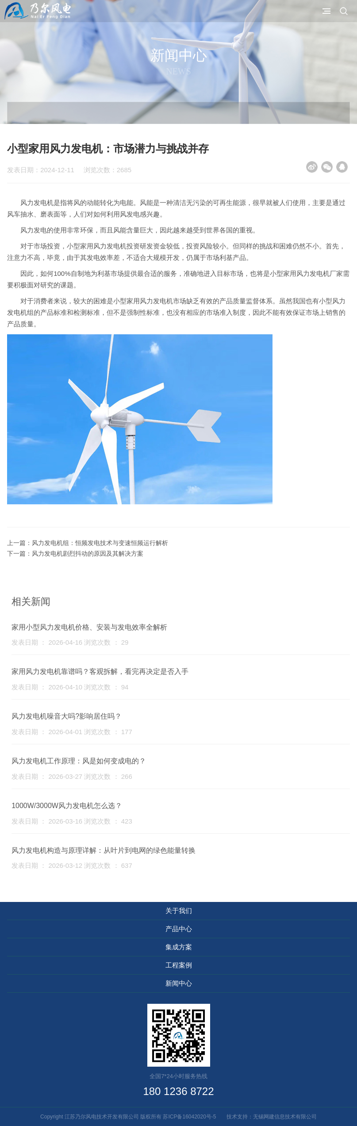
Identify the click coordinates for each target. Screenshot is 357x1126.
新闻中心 (178, 983)
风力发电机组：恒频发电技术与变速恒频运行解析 (100, 542)
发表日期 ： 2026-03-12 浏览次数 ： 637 (72, 865)
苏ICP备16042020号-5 (192, 1117)
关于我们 (178, 910)
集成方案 (178, 947)
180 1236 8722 (178, 1091)
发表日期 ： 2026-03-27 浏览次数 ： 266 (72, 776)
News (178, 71)
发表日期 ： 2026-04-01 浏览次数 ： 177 (72, 731)
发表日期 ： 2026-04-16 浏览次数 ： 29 (70, 642)
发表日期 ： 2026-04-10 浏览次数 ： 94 (70, 687)
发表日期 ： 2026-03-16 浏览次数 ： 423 (72, 821)
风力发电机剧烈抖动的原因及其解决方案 (87, 553)
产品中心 (178, 929)
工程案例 (178, 965)
